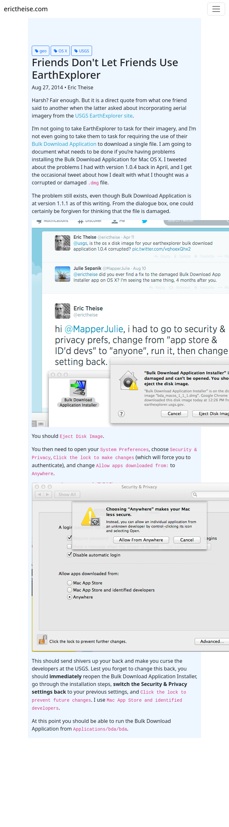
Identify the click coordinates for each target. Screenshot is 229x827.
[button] (40, 51)
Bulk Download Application (64, 143)
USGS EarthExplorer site (103, 115)
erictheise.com (26, 8)
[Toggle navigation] (216, 9)
